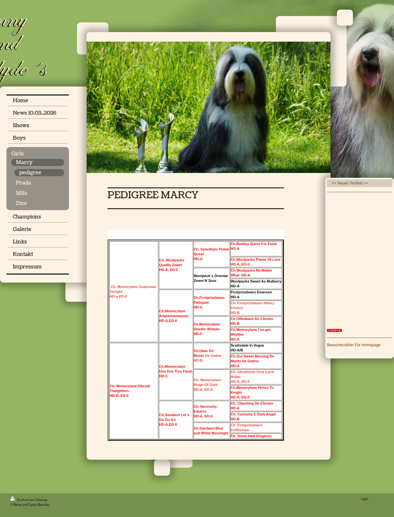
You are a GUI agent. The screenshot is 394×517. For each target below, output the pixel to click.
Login (364, 498)
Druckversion (22, 499)
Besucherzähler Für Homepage (354, 345)
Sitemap (41, 499)
